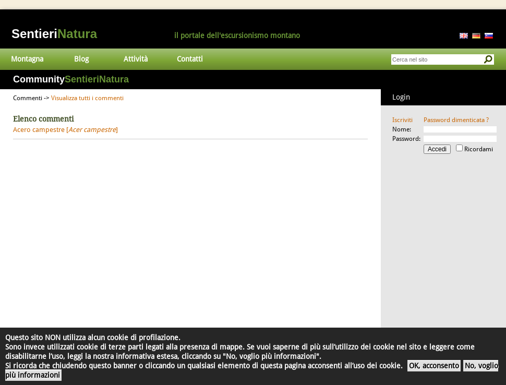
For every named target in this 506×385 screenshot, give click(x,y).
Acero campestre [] (65, 130)
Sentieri (54, 34)
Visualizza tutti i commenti (87, 98)
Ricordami (478, 149)
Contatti (190, 59)
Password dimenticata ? (456, 120)
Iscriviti (402, 120)
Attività (136, 59)
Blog (81, 59)
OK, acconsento (434, 366)
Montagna (27, 59)
